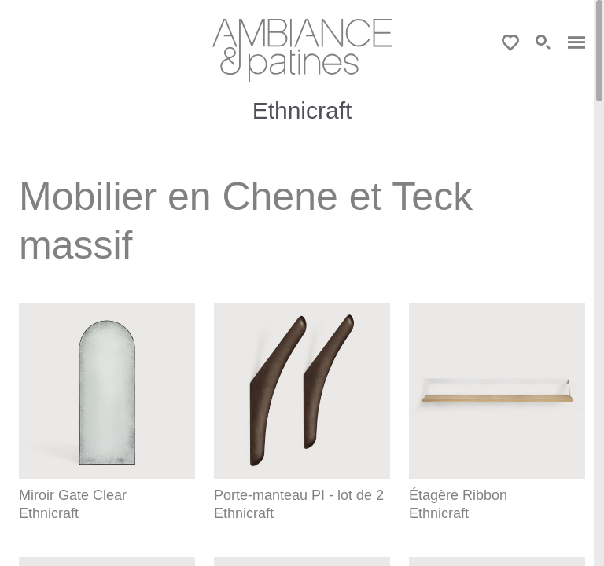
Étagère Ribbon (458, 495)
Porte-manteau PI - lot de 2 (299, 495)
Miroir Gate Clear (73, 495)
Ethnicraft (49, 513)
